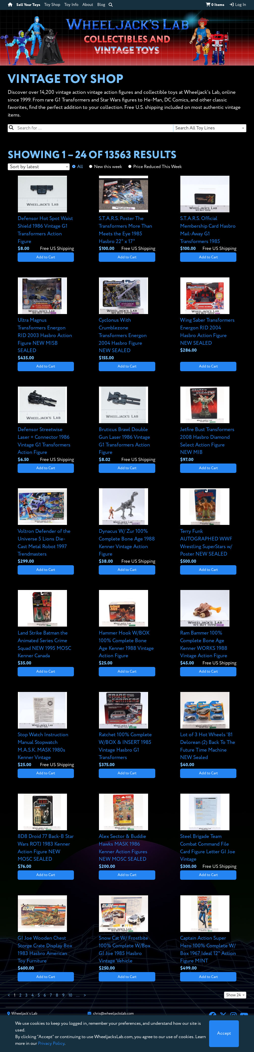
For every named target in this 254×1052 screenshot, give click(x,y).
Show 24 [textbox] (233, 995)
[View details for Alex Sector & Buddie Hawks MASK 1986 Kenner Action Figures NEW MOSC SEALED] (127, 831)
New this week (108, 167)
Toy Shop (52, 5)
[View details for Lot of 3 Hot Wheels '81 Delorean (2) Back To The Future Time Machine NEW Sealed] (208, 730)
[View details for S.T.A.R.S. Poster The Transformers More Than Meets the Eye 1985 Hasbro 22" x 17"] (127, 213)
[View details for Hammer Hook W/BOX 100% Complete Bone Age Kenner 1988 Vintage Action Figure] (127, 628)
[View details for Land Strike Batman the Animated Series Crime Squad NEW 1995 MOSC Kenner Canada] (46, 628)
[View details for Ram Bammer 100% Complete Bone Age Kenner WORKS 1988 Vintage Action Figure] (208, 628)
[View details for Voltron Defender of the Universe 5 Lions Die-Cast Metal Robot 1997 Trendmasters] (46, 526)
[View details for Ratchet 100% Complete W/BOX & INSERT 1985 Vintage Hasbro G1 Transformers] (127, 730)
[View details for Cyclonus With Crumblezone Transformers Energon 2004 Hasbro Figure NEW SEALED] (127, 319)
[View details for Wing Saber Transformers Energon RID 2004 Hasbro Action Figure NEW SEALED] (208, 315)
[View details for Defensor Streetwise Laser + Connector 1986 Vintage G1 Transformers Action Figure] (46, 424)
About (87, 5)
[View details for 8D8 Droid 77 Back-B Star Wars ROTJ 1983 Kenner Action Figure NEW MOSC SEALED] (46, 831)
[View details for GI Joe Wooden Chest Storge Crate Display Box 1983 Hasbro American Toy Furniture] (46, 933)
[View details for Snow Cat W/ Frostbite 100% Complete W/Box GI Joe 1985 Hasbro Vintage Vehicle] (127, 933)
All (80, 167)
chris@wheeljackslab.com (113, 1013)
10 (70, 996)
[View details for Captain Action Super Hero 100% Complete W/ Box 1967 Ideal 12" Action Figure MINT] (208, 933)
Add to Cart (45, 257)
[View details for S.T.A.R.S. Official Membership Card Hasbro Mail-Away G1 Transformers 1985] (208, 213)
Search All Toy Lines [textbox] (195, 128)
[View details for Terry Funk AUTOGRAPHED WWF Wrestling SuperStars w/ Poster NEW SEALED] (208, 526)
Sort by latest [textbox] (24, 167)
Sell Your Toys (28, 5)
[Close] (224, 1033)
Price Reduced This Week (157, 167)
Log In (237, 4)
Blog (101, 5)
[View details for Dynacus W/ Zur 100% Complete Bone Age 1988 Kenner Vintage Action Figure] (127, 526)
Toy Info (71, 5)
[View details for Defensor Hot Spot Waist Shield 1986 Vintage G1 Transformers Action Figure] (46, 213)
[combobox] (209, 128)
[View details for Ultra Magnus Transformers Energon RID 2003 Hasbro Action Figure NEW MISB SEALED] (46, 319)
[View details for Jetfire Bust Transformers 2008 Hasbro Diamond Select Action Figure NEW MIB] (208, 424)
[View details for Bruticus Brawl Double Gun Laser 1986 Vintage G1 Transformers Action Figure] (127, 424)
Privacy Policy (51, 1043)
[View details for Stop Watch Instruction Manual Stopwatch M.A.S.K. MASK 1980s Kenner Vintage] (46, 730)
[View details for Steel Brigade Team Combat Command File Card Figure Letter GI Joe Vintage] (208, 831)
